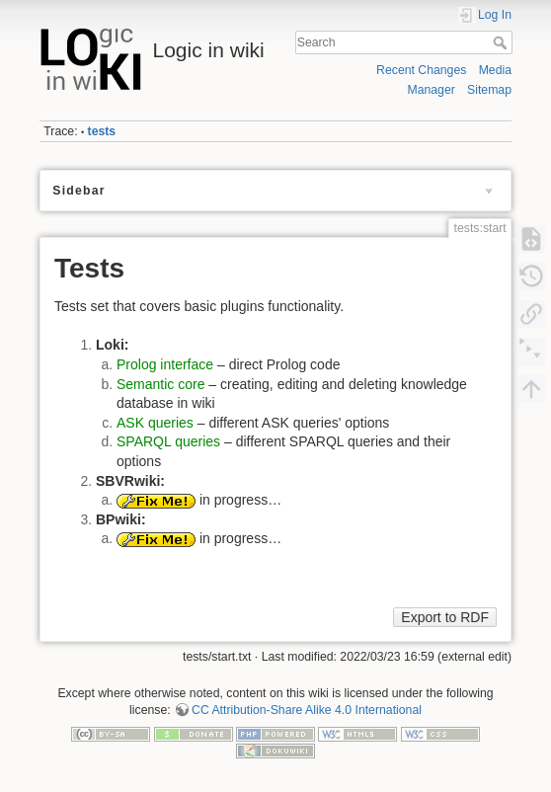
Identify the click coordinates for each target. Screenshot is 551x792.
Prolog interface (165, 364)
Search (502, 42)
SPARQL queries (168, 441)
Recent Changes (421, 70)
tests (102, 131)
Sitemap (489, 90)
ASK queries (155, 423)
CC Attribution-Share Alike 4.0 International (307, 710)
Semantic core (160, 384)
